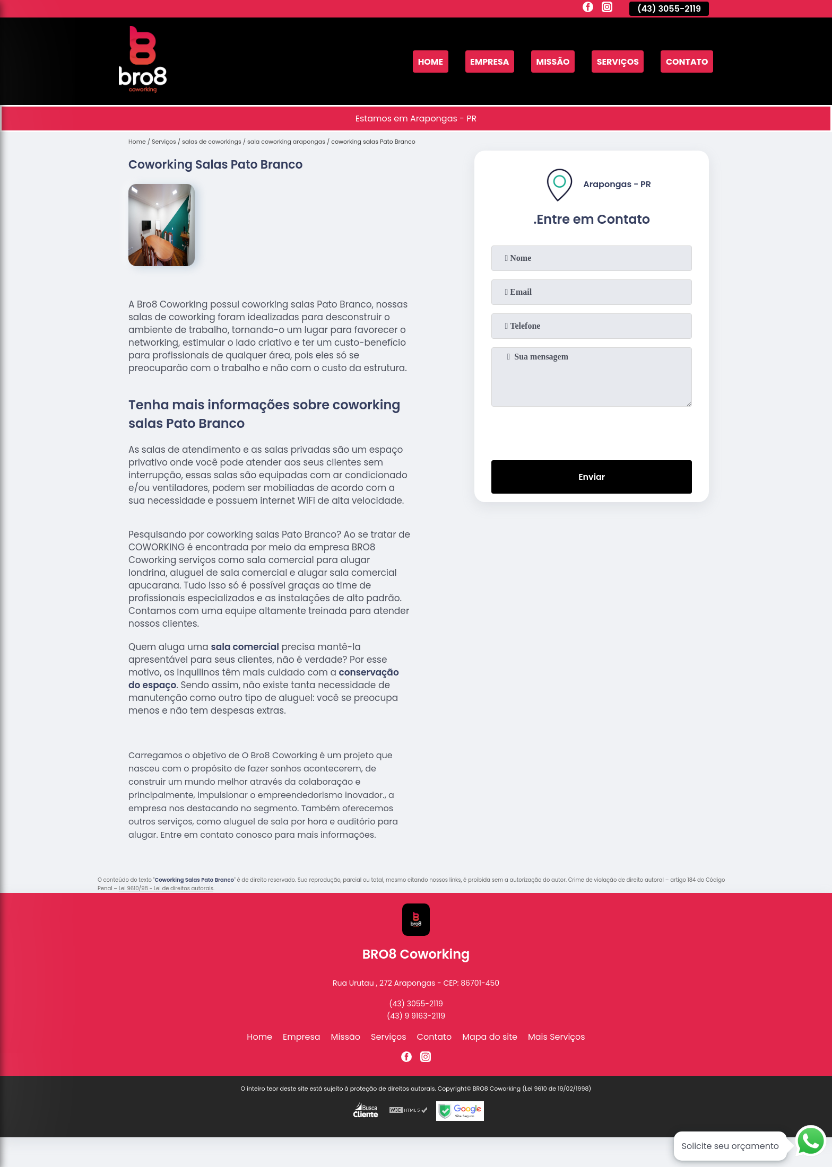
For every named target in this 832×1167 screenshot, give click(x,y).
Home (428, 61)
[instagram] (607, 8)
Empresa (488, 61)
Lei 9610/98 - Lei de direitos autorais (166, 888)
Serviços (617, 61)
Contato (686, 61)
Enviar (591, 477)
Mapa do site (489, 1037)
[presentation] (591, 431)
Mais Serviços (556, 1037)
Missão (552, 61)
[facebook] (588, 8)
